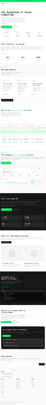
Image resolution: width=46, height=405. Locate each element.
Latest (32, 382)
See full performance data (6, 146)
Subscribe (42, 364)
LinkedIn (4, 403)
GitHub (8, 403)
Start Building (5, 286)
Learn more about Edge (5, 53)
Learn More (16, 209)
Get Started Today (6, 209)
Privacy (2, 393)
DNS (1, 384)
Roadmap (17, 384)
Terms (2, 395)
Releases (17, 382)
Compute (2, 382)
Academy (17, 389)
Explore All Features (6, 100)
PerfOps (43, 144)
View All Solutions (5, 242)
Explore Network (16, 322)
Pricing (2, 387)
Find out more (5, 94)
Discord (12, 403)
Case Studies (18, 387)
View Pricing (6, 335)
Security (2, 397)
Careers (32, 384)
